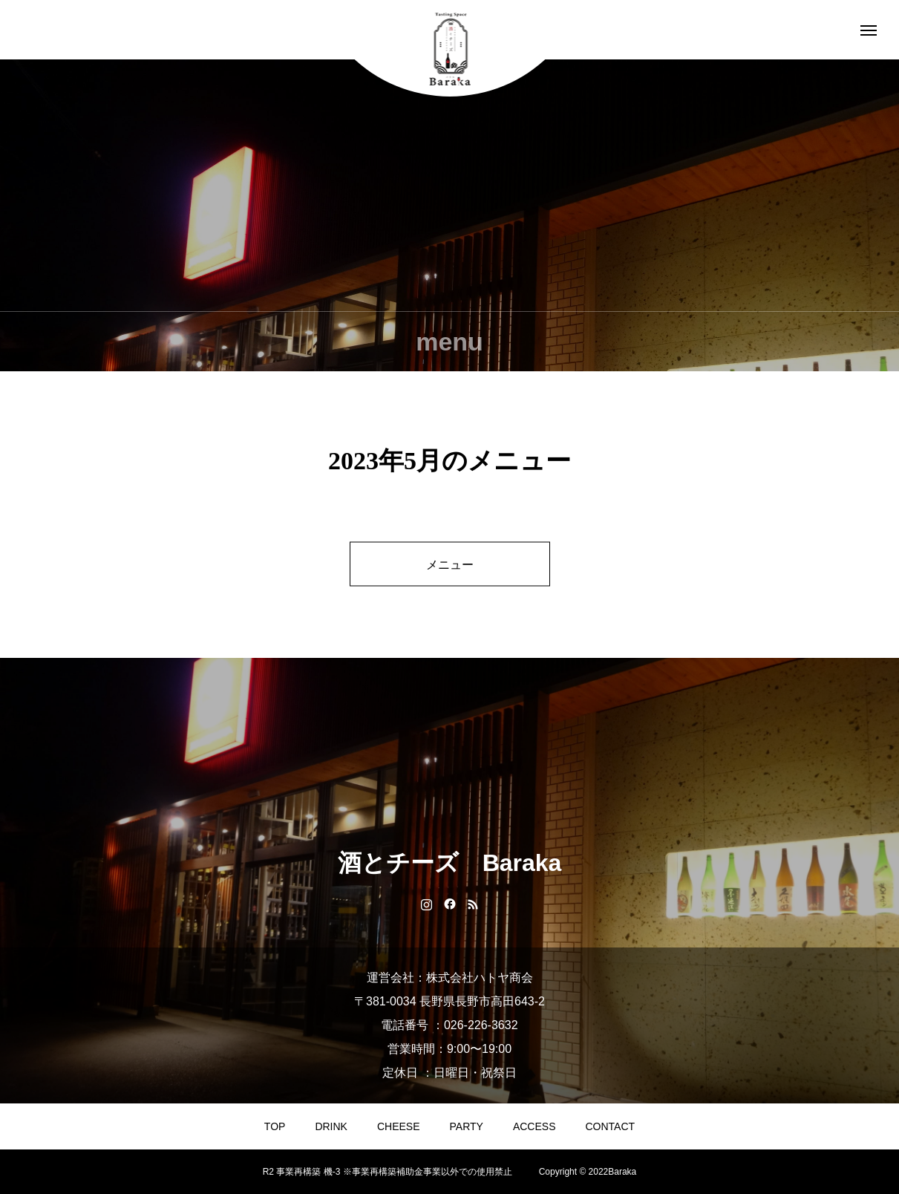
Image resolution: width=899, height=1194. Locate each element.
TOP (275, 1126)
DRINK (331, 1126)
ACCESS (534, 1126)
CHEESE (398, 1126)
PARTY (466, 1126)
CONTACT (610, 1126)
